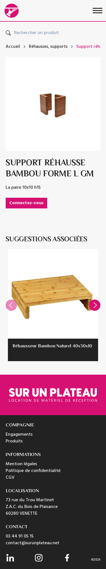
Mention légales (21, 464)
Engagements (19, 434)
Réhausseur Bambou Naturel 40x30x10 (52, 346)
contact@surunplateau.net (32, 543)
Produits (14, 441)
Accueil (13, 47)
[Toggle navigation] (97, 10)
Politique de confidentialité (33, 470)
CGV (10, 477)
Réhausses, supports (48, 47)
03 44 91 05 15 (20, 536)
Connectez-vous (26, 203)
